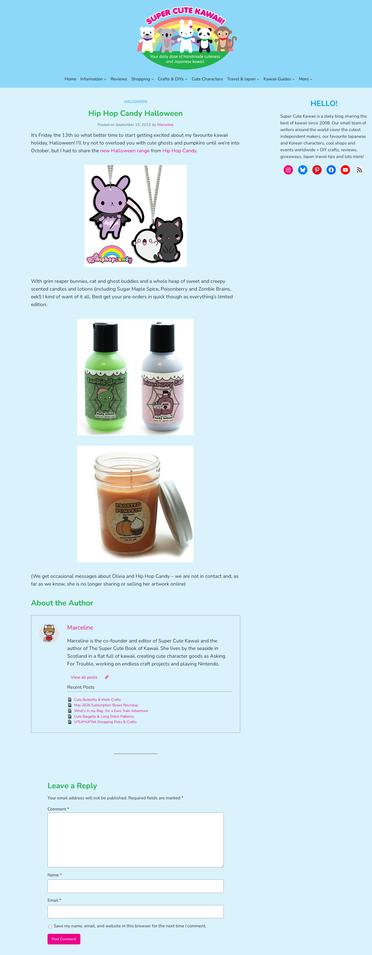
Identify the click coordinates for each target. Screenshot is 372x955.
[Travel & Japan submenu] (258, 79)
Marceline (165, 124)
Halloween (135, 101)
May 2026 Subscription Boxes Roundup (106, 705)
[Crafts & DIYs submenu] (186, 79)
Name (55, 875)
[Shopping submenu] (152, 79)
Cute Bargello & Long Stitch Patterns (104, 716)
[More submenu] (311, 79)
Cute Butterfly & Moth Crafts (97, 699)
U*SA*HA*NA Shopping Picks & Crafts (105, 721)
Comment (58, 809)
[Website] (107, 677)
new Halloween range (125, 150)
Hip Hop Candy (179, 150)
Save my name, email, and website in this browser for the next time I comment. (130, 926)
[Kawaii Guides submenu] (293, 79)
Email (54, 900)
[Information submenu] (105, 79)
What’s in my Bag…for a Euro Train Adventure (111, 710)
